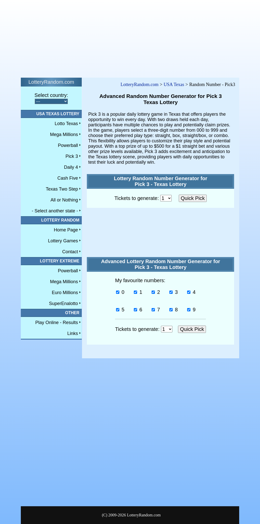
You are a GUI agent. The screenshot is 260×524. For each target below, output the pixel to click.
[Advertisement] (130, 37)
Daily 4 (71, 167)
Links (72, 333)
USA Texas (174, 84)
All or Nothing (64, 199)
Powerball (68, 145)
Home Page (66, 229)
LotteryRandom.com (139, 84)
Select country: (51, 95)
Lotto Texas (66, 123)
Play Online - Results (56, 322)
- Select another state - (55, 210)
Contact (70, 251)
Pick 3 (72, 156)
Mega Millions (64, 134)
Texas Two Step (62, 189)
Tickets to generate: (143, 198)
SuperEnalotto (63, 303)
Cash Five (67, 178)
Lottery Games (63, 240)
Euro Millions (65, 292)
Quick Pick (193, 198)
